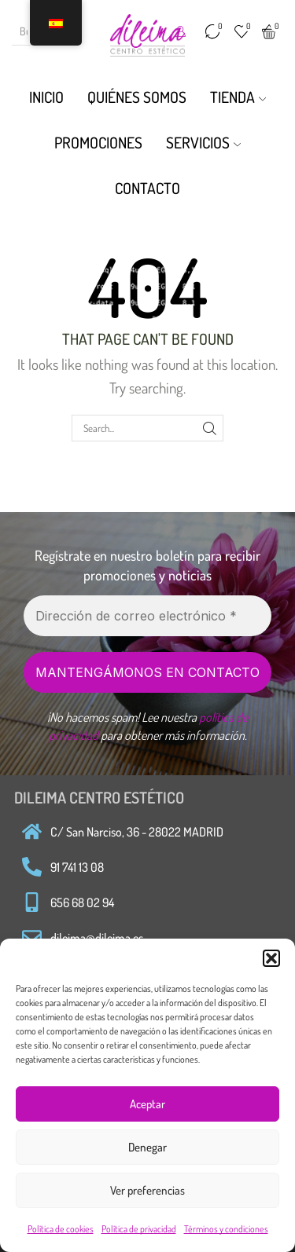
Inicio (46, 97)
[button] (271, 958)
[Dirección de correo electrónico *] (147, 615)
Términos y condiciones (226, 1229)
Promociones (98, 142)
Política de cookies (61, 1229)
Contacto (147, 188)
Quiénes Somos (136, 97)
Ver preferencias (147, 1190)
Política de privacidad (138, 1229)
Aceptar (147, 1103)
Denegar (147, 1147)
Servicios (204, 142)
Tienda (238, 97)
